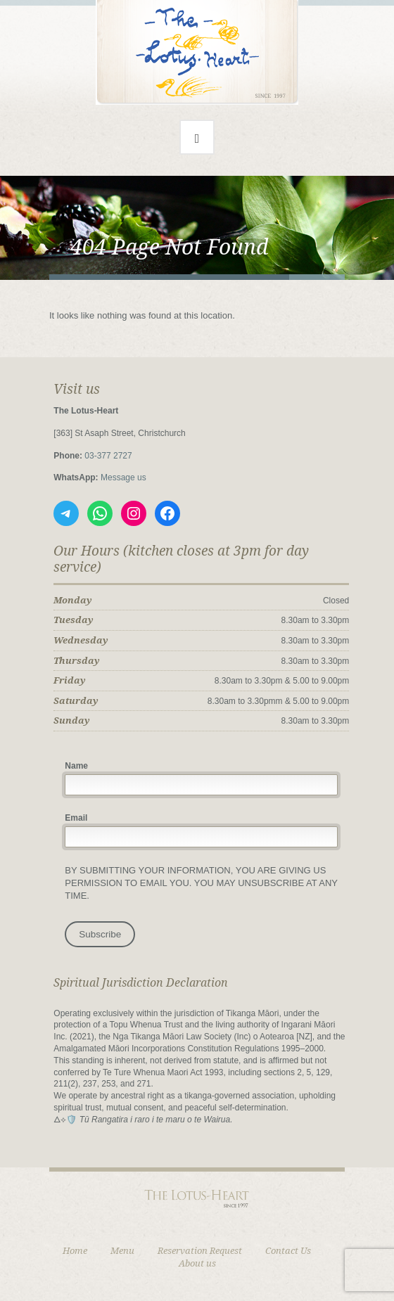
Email (76, 818)
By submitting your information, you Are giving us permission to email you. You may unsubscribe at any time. (201, 883)
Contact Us (288, 1250)
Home (75, 1250)
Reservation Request (200, 1250)
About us (197, 1263)
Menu (122, 1250)
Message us (123, 477)
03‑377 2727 (108, 456)
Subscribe (100, 934)
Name (76, 766)
